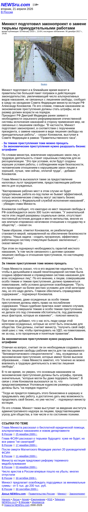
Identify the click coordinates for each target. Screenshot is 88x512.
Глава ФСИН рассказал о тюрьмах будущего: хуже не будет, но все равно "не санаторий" (43, 440)
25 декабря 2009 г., (27, 434)
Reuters (44, 84)
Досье (16, 499)
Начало (6, 499)
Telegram (60, 499)
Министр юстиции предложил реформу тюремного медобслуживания (35, 462)
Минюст (62, 493)
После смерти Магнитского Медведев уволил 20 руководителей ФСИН (44, 451)
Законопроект (77, 493)
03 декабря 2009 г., (27, 467)
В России (7, 12)
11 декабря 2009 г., (27, 456)
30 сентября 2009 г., (27, 489)
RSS (49, 499)
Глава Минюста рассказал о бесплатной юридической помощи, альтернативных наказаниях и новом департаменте (43, 429)
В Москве (24, 502)
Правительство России (42, 493)
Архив (25, 499)
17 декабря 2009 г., (27, 445)
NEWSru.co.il (9, 502)
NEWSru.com (15, 4)
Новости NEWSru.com (17, 505)
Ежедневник (38, 499)
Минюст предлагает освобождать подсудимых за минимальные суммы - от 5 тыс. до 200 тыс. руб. (43, 484)
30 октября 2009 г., (26, 478)
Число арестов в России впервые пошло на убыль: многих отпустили (40, 473)
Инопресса (38, 502)
